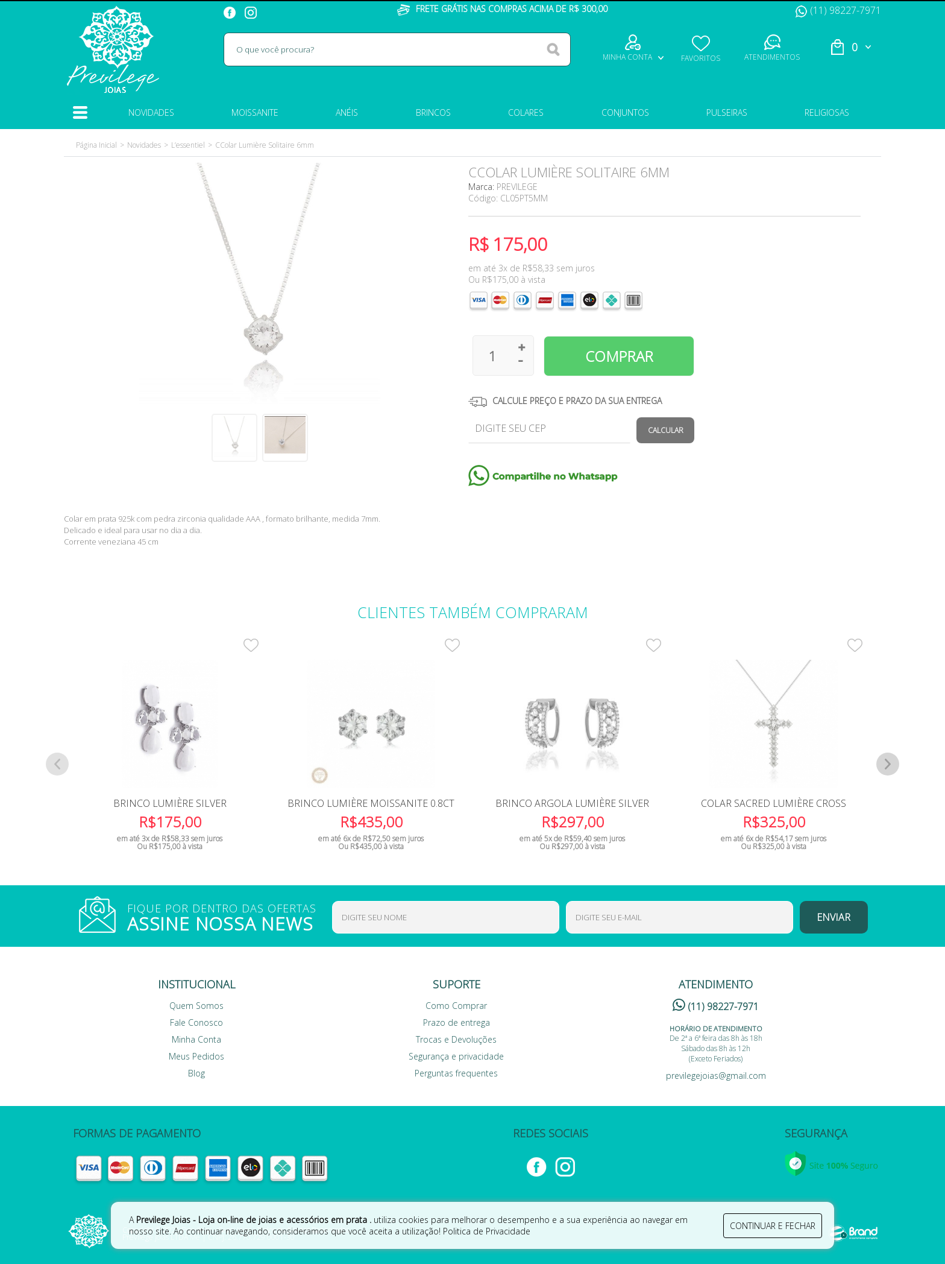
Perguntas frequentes (456, 1073)
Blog (196, 1073)
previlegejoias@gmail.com (716, 1075)
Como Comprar (456, 1005)
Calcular (665, 430)
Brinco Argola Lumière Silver (572, 803)
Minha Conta (196, 1039)
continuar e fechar (772, 1225)
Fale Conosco (196, 1022)
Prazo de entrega (456, 1022)
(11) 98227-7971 (838, 10)
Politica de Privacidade (486, 1231)
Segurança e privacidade (456, 1056)
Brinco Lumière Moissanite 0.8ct (370, 803)
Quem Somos (196, 1005)
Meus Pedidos (196, 1056)
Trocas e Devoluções (456, 1039)
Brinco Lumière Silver (170, 803)
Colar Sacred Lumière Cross (773, 803)
